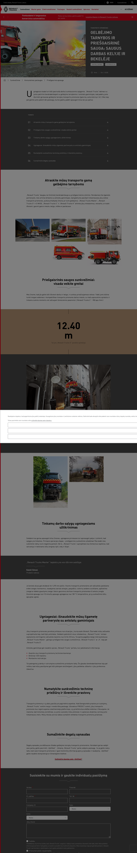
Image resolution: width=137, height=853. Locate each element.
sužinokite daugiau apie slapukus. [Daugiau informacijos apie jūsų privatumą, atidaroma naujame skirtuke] (41, 420)
